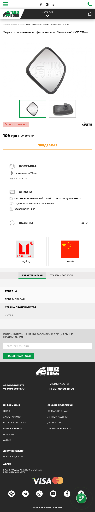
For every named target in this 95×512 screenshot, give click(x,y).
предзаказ (47, 145)
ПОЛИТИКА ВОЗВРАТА (59, 428)
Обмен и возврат (13, 428)
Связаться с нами (58, 411)
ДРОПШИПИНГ (56, 422)
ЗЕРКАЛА (6, 24)
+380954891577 (13, 385)
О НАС (6, 411)
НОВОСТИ (8, 434)
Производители (13, 456)
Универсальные (17, 24)
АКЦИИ (7, 440)
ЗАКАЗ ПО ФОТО (12, 417)
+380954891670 (13, 388)
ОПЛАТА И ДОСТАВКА (14, 422)
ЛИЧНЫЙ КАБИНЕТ (58, 417)
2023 (59, 507)
